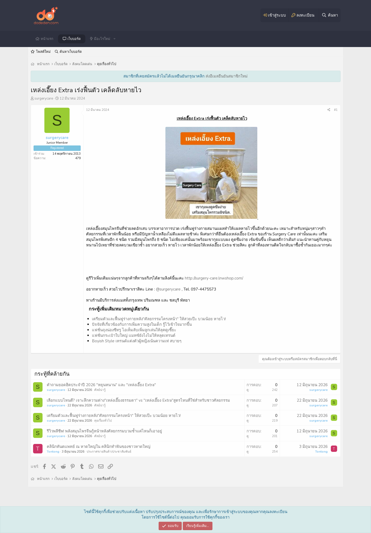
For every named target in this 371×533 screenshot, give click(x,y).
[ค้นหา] (329, 15)
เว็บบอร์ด (74, 39)
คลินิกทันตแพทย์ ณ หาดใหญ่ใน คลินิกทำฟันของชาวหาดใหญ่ (98, 446)
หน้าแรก (47, 39)
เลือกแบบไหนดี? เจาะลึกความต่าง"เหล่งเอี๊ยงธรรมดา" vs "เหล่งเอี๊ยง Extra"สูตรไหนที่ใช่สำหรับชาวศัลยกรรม (138, 400)
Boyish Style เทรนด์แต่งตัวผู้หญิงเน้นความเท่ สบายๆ (136, 341)
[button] (114, 38)
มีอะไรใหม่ (102, 39)
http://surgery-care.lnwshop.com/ (214, 278)
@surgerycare (168, 289)
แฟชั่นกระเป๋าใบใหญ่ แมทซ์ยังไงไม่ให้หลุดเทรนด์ (133, 335)
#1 (336, 110)
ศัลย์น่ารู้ (100, 390)
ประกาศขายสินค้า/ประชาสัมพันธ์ (109, 451)
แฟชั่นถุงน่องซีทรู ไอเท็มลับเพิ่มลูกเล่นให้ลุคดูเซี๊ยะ (134, 330)
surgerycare (43, 98)
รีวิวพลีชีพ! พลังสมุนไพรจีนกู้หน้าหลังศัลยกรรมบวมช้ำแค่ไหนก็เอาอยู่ (104, 431)
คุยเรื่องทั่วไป (103, 420)
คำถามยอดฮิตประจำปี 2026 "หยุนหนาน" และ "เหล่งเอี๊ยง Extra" (101, 384)
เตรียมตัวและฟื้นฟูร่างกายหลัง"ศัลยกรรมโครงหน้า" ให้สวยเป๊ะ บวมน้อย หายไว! (159, 319)
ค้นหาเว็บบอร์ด (71, 51)
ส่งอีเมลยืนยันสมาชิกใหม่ (227, 76)
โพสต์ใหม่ (43, 51)
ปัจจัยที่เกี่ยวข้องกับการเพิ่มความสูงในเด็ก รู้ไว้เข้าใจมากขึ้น (142, 324)
